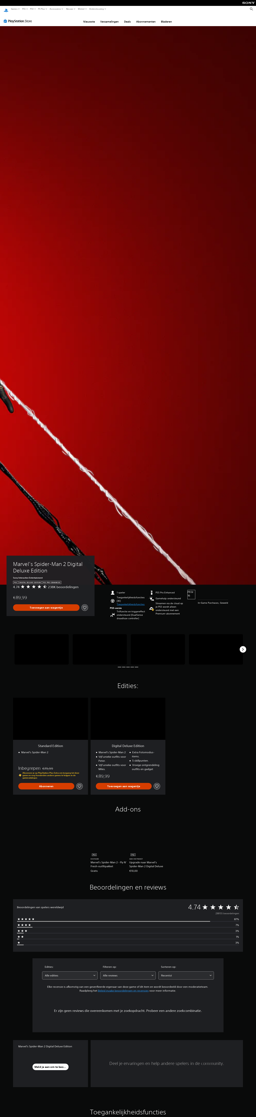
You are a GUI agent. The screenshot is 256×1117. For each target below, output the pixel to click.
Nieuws (69, 9)
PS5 (24, 9)
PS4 (32, 9)
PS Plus (41, 9)
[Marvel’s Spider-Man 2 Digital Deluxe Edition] (42, 646)
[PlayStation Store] (19, 17)
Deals (127, 18)
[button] (131, 601)
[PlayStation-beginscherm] (6, 9)
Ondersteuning (96, 9)
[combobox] (70, 972)
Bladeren (166, 18)
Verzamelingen (109, 18)
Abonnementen (146, 18)
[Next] (243, 646)
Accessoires (55, 9)
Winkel (81, 9)
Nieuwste (89, 18)
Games (14, 9)
